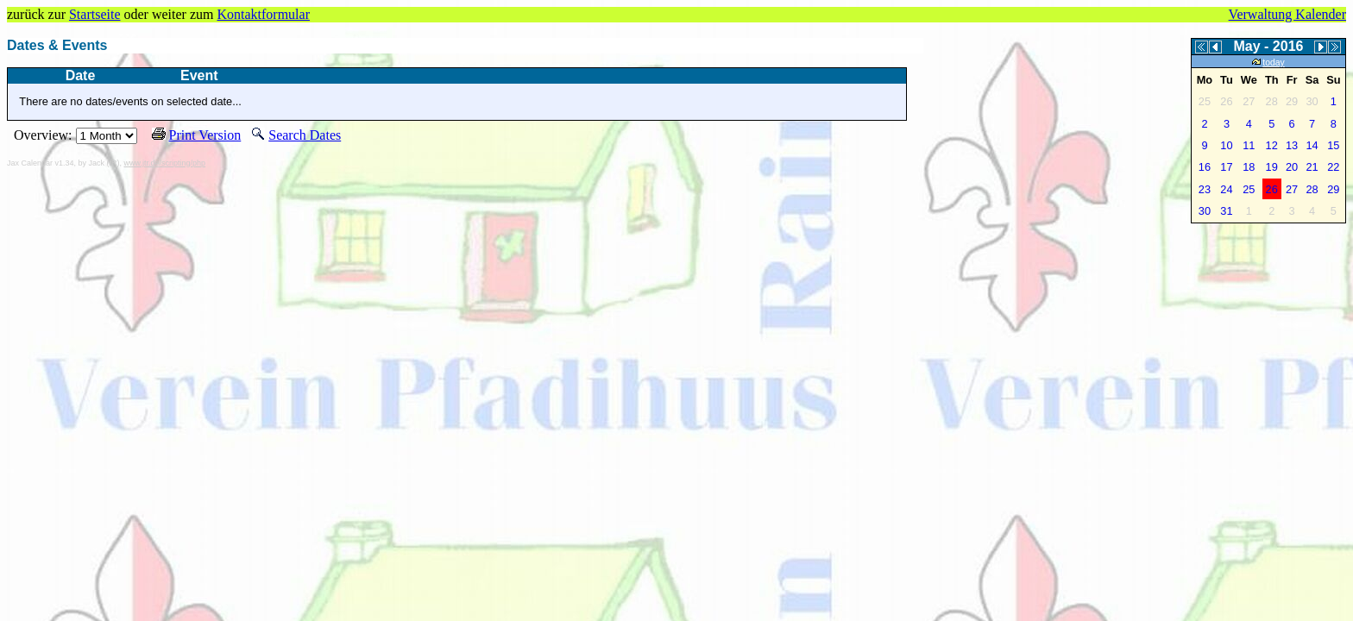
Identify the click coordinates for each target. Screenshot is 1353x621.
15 (1333, 145)
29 (1333, 189)
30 (1205, 210)
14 (1312, 145)
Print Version (205, 135)
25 (1249, 189)
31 (1226, 210)
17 (1226, 166)
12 (1272, 145)
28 (1312, 189)
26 (1272, 189)
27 (1292, 189)
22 (1333, 166)
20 (1292, 166)
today (1268, 62)
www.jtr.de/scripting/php (165, 163)
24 (1226, 189)
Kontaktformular (263, 14)
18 (1249, 166)
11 (1249, 145)
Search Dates (304, 135)
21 (1312, 166)
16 (1205, 166)
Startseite (95, 14)
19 (1272, 166)
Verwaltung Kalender (1287, 14)
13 (1292, 145)
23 (1205, 189)
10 (1226, 145)
